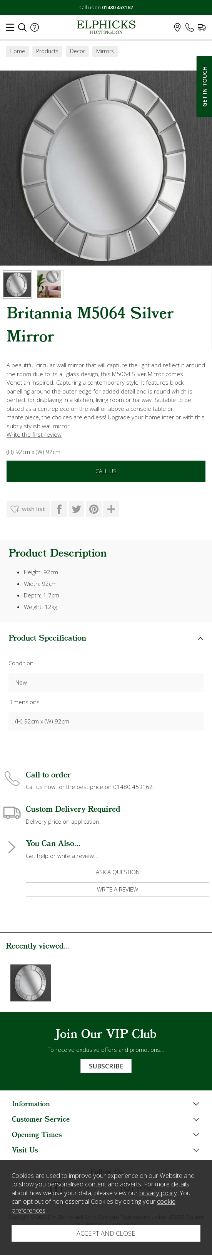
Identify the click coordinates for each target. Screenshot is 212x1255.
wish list (33, 509)
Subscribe (106, 1066)
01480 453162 (117, 7)
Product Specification (47, 638)
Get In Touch (204, 86)
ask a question (118, 872)
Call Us (106, 471)
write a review (117, 889)
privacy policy (158, 1192)
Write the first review (34, 434)
